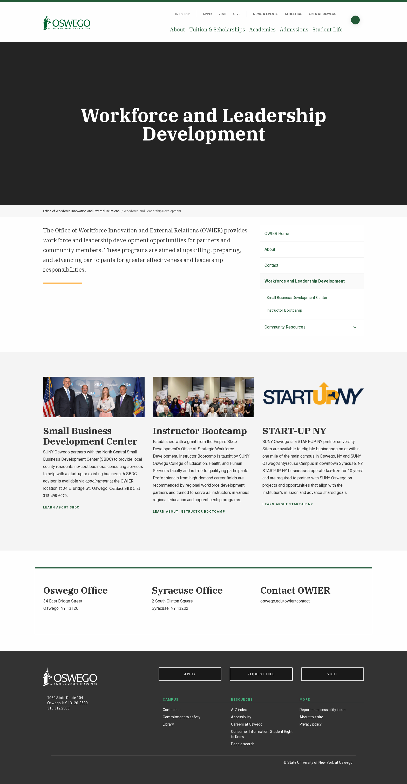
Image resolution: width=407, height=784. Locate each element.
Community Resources (285, 327)
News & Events (265, 14)
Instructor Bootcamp (284, 310)
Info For (182, 14)
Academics (262, 29)
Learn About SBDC (61, 507)
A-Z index (239, 710)
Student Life (328, 29)
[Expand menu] (355, 327)
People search (242, 744)
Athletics (293, 14)
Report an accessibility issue (322, 710)
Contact (271, 265)
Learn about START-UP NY (287, 504)
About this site (311, 717)
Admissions (294, 29)
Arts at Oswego (322, 14)
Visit (223, 14)
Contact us (171, 710)
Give (236, 14)
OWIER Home (276, 233)
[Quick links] (343, 14)
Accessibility (241, 717)
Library (168, 724)
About (177, 29)
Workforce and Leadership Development (304, 281)
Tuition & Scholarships (217, 29)
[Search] (355, 20)
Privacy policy (311, 724)
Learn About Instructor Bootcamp (189, 511)
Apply (207, 14)
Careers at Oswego (246, 724)
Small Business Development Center (297, 298)
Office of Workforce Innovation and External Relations (81, 211)
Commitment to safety (181, 717)
